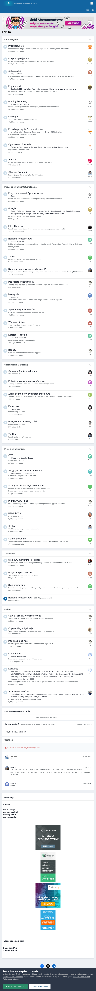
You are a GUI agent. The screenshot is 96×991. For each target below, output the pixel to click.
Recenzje (14, 297)
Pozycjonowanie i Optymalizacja (20, 187)
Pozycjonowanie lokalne (54, 214)
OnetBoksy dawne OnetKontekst (33, 694)
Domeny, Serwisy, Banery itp (35, 147)
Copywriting (52, 147)
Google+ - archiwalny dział (22, 421)
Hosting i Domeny (17, 101)
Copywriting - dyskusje (20, 628)
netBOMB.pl (9, 809)
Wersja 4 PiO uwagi (18, 656)
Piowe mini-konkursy (40, 89)
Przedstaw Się (16, 45)
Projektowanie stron (14, 449)
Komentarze (14, 653)
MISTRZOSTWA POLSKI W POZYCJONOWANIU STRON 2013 (34, 674)
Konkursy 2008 (55, 676)
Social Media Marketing (16, 364)
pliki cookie (35, 974)
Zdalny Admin (10, 950)
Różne (7, 609)
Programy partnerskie (20, 572)
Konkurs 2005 (28, 679)
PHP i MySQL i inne (18, 501)
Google (12, 208)
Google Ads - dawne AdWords (38, 211)
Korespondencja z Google (21, 214)
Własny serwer (16, 104)
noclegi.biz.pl (9, 814)
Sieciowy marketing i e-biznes (24, 560)
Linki (66, 147)
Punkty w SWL (16, 147)
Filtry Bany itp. (15, 226)
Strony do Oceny (17, 538)
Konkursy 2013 (64, 674)
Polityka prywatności (11, 979)
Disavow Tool (38, 214)
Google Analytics (57, 211)
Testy (13, 196)
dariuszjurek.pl (10, 812)
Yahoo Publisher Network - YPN (70, 694)
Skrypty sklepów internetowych (25, 470)
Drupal (30, 458)
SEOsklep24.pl (10, 948)
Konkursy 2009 (42, 676)
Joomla (24, 458)
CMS (10, 455)
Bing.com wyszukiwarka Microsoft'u (27, 269)
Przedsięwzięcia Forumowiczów (25, 129)
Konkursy (13, 668)
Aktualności (14, 71)
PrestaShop (30, 473)
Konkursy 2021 (16, 671)
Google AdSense (17, 211)
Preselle (23, 337)
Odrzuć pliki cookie (39, 986)
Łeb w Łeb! (15, 694)
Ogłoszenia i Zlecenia (19, 144)
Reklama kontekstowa (20, 238)
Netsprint (28, 697)
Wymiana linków (17, 322)
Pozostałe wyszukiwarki (21, 281)
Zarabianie (9, 553)
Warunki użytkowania (81, 976)
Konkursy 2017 (29, 671)
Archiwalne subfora (18, 691)
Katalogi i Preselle (17, 334)
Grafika (12, 526)
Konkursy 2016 (42, 671)
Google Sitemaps (72, 211)
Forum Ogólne (11, 39)
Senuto (6, 804)
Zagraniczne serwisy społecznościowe (29, 393)
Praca (60, 147)
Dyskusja (14, 337)
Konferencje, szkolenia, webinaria (63, 89)
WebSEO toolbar (17, 697)
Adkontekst (52, 694)
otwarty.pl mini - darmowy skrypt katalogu (27, 132)
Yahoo (11, 256)
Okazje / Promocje (18, 172)
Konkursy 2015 (54, 671)
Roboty (12, 350)
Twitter (12, 434)
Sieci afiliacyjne (16, 585)
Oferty (26, 104)
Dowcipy (13, 116)
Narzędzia (13, 294)
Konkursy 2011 (16, 676)
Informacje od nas (18, 641)
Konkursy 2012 (77, 674)
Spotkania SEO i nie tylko (20, 89)
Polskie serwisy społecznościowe (26, 381)
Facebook (13, 406)
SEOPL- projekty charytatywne (24, 615)
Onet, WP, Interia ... (41, 697)
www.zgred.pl (10, 817)
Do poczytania (16, 74)
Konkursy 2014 (67, 671)
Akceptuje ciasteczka (16, 986)
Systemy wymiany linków (21, 309)
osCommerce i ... (17, 473)
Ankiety (12, 159)
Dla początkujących (18, 58)
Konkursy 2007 (68, 676)
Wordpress (15, 458)
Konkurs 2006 (16, 679)
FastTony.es (15, 409)
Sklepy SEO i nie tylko (53, 132)
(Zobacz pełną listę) (84, 724)
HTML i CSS (14, 513)
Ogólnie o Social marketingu (23, 371)
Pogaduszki (14, 86)
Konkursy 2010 (29, 676)
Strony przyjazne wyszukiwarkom (26, 485)
